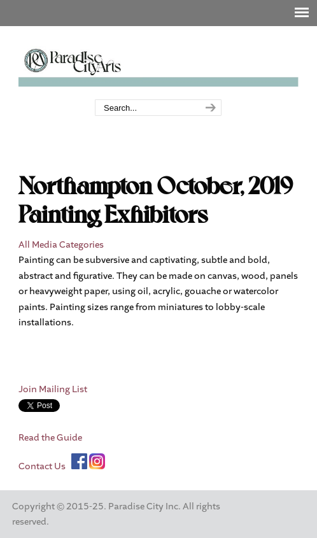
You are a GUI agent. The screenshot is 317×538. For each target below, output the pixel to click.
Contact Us (42, 466)
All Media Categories (61, 245)
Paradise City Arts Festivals (158, 63)
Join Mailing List (52, 389)
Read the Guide (50, 438)
